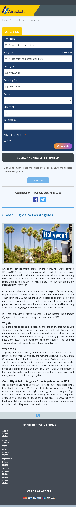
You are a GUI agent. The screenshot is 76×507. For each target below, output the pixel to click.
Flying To (8, 52)
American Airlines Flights (6, 443)
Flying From (9, 38)
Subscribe (38, 180)
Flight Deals (7, 458)
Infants (10, 119)
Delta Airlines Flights (5, 452)
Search (63, 146)
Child (9, 106)
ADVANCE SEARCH (13, 135)
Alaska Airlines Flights (5, 434)
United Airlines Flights (5, 480)
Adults (7, 94)
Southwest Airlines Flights (6, 471)
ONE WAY (65, 52)
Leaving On (9, 66)
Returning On (10, 80)
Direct (8, 140)
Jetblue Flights (5, 463)
